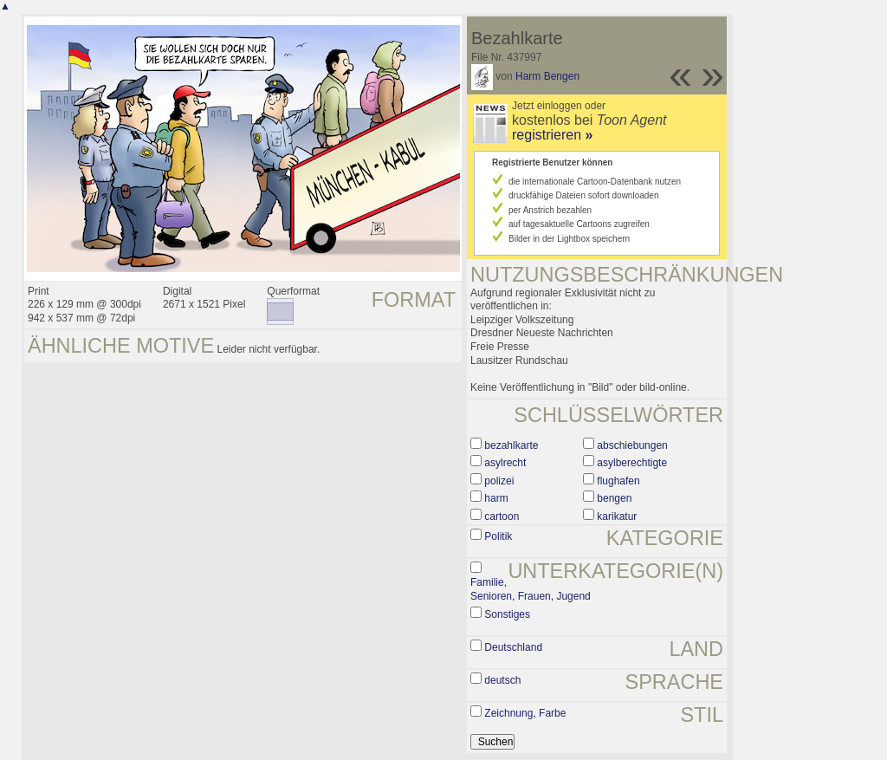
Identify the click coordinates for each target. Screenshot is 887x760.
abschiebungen (632, 445)
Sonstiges (507, 614)
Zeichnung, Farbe (525, 713)
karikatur (617, 516)
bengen (614, 498)
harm (496, 498)
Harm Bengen (547, 76)
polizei (499, 481)
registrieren (552, 134)
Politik (498, 536)
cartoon (501, 516)
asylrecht (505, 463)
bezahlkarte (511, 445)
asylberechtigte (632, 463)
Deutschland (513, 647)
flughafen (618, 481)
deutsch (502, 680)
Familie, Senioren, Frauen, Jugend (530, 589)
